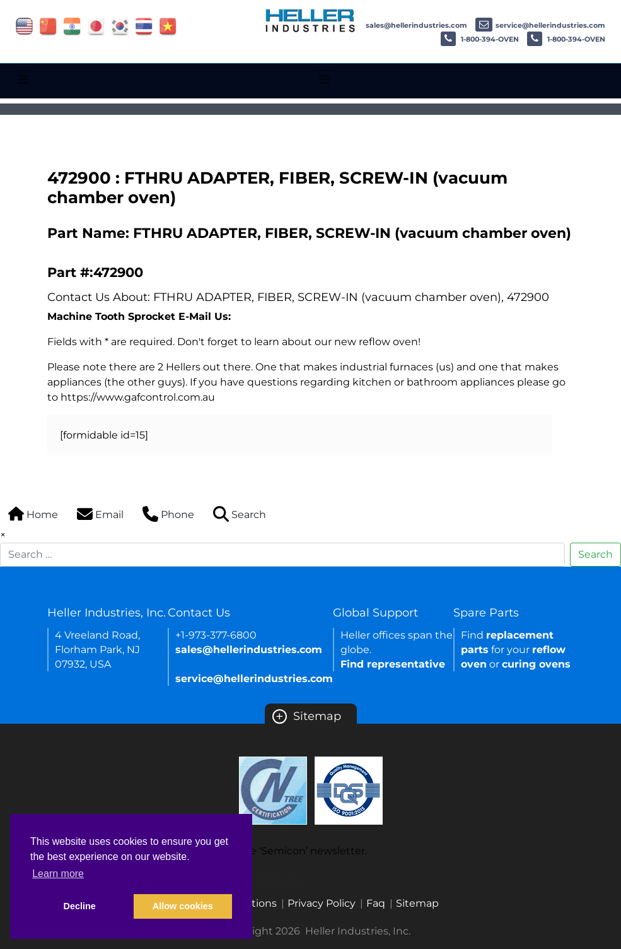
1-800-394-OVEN (480, 39)
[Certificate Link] (273, 790)
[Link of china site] (48, 26)
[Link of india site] (72, 26)
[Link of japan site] (96, 26)
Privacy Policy (321, 903)
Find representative (392, 664)
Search (595, 554)
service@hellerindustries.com (540, 25)
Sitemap (306, 716)
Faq (375, 903)
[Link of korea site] (120, 26)
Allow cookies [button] (183, 906)
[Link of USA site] (24, 26)
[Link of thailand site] (144, 26)
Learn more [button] (58, 873)
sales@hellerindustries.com (406, 25)
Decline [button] (80, 906)
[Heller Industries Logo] (310, 20)
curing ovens (536, 664)
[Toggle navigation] (23, 79)
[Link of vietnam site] (168, 26)
